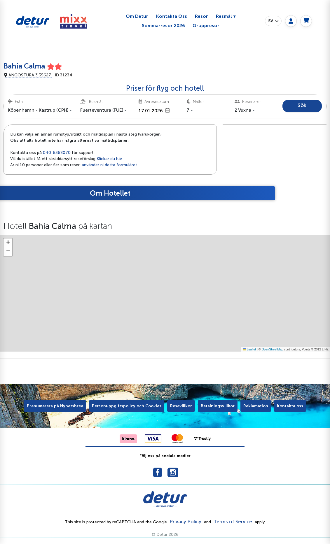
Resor (201, 16)
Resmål (224, 16)
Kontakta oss (290, 405)
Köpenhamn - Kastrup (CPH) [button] (38, 110)
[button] (273, 21)
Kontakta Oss (171, 16)
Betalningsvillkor (218, 405)
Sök (302, 105)
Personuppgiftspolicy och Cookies (126, 405)
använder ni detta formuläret (109, 164)
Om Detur (137, 16)
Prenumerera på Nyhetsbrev (55, 405)
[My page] (291, 21)
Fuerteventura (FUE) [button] (101, 110)
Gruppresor (206, 25)
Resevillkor (181, 405)
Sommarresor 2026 (163, 25)
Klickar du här (109, 158)
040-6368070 (57, 152)
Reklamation (255, 405)
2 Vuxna (243, 110)
